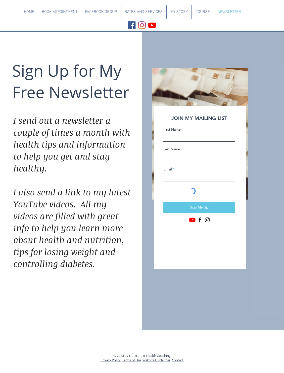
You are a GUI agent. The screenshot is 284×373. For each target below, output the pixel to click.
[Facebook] (132, 25)
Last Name (171, 149)
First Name (172, 129)
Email (167, 169)
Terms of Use (131, 360)
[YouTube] (152, 25)
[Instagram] (142, 25)
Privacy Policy (110, 360)
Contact (178, 360)
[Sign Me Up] (199, 207)
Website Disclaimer (156, 360)
